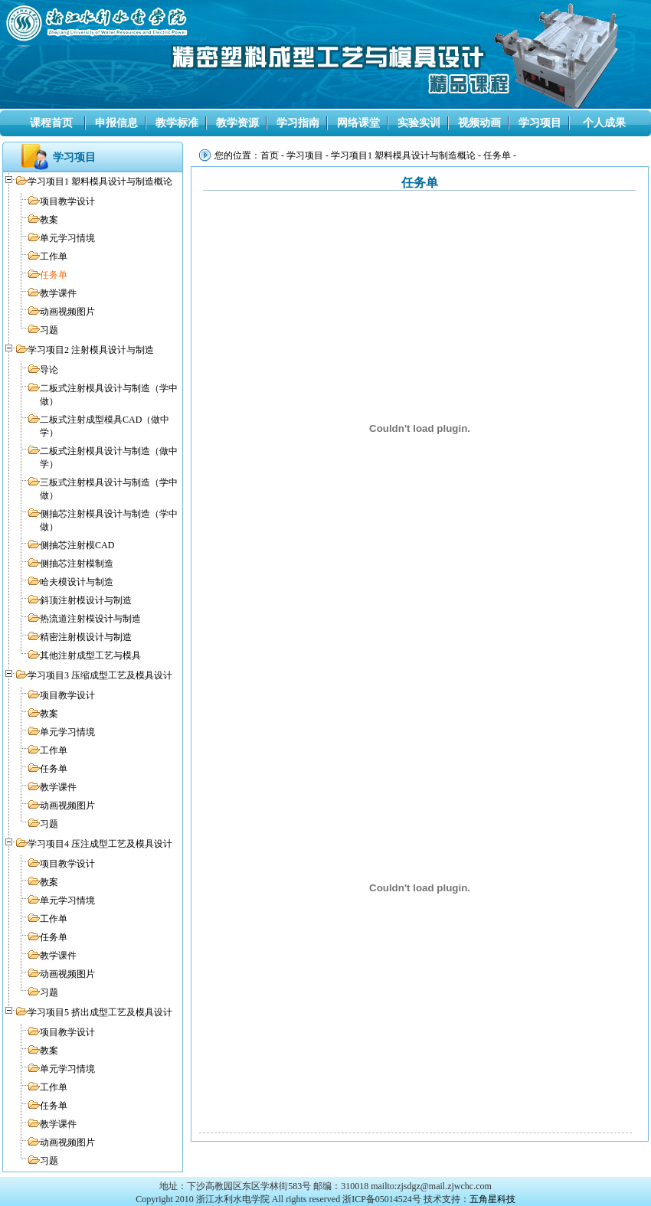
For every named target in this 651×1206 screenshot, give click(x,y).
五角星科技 (492, 1199)
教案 (49, 219)
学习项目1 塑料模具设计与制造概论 (100, 181)
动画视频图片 (67, 311)
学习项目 (540, 123)
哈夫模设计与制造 (76, 582)
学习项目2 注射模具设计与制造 (91, 350)
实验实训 (418, 123)
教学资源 (237, 123)
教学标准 (176, 123)
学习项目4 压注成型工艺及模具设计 (100, 843)
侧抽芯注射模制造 (76, 563)
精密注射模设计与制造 (86, 637)
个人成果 (604, 123)
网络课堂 (358, 123)
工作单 (53, 256)
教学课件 (58, 293)
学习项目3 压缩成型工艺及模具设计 (100, 675)
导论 (49, 369)
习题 (49, 330)
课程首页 (51, 123)
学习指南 (297, 123)
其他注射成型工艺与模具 (90, 655)
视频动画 (479, 123)
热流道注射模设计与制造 (90, 618)
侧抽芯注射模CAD (77, 545)
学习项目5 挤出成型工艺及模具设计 (100, 1012)
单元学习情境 (67, 238)
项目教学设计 (67, 201)
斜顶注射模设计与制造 (86, 600)
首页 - (273, 155)
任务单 (53, 275)
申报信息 (116, 123)
